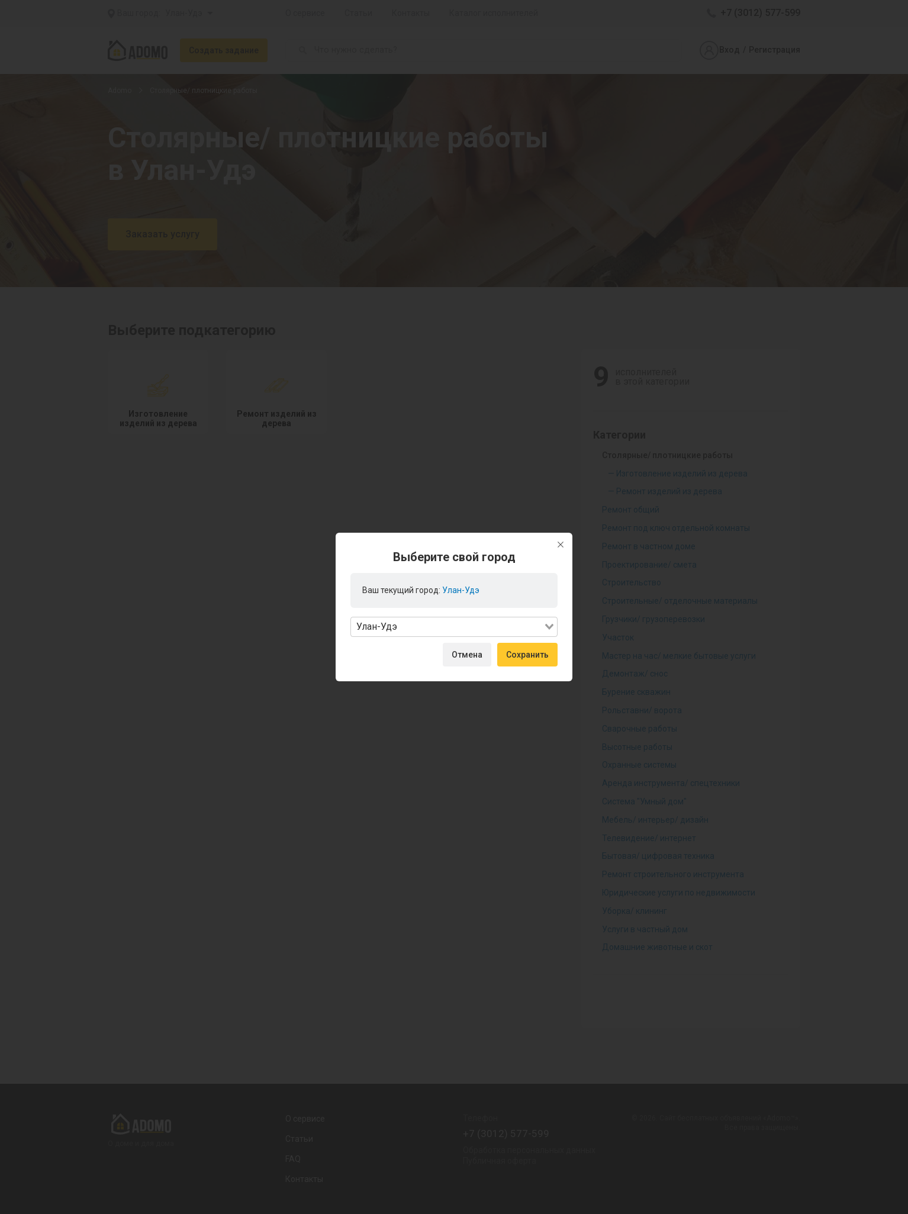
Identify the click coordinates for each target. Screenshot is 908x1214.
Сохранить (527, 654)
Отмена (467, 654)
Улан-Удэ (460, 590)
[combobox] (454, 627)
